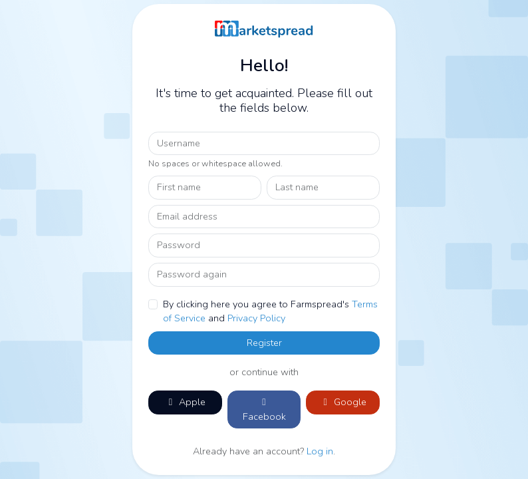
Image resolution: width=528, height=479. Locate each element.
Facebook (264, 410)
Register (264, 342)
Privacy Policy (256, 318)
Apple (184, 401)
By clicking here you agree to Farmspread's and (270, 311)
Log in (320, 451)
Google (342, 401)
